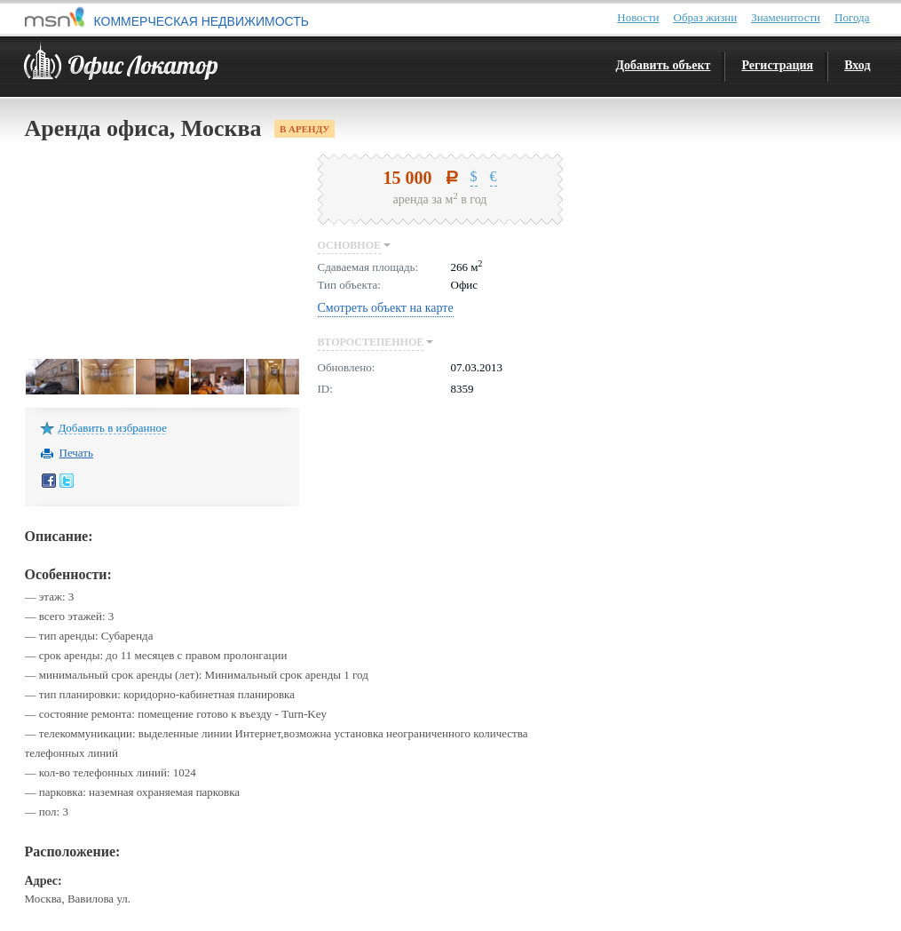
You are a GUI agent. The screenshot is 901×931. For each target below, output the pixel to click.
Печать (76, 452)
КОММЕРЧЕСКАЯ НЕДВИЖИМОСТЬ (201, 21)
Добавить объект (662, 65)
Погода (851, 17)
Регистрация (777, 65)
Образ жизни (706, 17)
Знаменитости (785, 17)
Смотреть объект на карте (386, 307)
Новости (638, 17)
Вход (857, 65)
